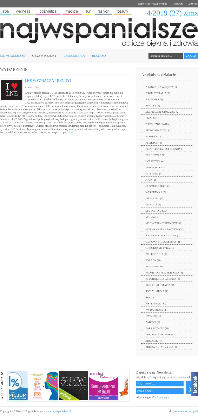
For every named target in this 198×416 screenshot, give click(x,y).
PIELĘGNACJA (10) (156, 254)
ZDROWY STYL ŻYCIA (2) (161, 346)
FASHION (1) (153, 136)
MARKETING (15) (156, 210)
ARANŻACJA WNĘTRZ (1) (161, 86)
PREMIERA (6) (154, 266)
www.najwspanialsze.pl (58, 411)
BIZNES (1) (152, 117)
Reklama (99, 55)
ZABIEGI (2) (152, 322)
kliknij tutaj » (161, 397)
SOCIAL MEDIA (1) (156, 291)
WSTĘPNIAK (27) (155, 303)
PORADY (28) (153, 260)
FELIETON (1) (153, 142)
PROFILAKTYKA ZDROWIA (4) (164, 272)
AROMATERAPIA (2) (157, 93)
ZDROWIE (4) (153, 340)
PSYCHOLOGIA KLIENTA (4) (162, 278)
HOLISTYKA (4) (154, 161)
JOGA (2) (150, 179)
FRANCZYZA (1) (155, 155)
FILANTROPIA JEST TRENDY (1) (164, 148)
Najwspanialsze (12, 55)
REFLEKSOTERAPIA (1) (159, 284)
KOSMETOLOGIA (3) (157, 185)
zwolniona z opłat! (188, 411)
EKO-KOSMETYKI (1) (158, 130)
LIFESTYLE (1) (154, 198)
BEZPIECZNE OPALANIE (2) (162, 111)
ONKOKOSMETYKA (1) (159, 247)
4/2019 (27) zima (172, 13)
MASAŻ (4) (152, 216)
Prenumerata (74, 55)
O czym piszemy (44, 55)
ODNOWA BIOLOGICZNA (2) (162, 241)
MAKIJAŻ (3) (153, 204)
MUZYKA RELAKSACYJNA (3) (163, 229)
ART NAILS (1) (154, 99)
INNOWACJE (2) (155, 167)
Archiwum (177, 3)
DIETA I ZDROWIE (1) (158, 124)
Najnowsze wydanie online (152, 3)
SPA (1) (149, 297)
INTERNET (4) (153, 173)
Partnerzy (193, 3)
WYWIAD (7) (153, 315)
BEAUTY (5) (152, 105)
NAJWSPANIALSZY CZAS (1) (162, 235)
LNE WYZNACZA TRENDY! (48, 81)
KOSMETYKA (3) (155, 192)
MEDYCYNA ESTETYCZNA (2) (163, 223)
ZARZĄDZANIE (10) (157, 328)
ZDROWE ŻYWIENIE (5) (159, 334)
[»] (71, 132)
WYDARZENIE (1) (156, 309)
